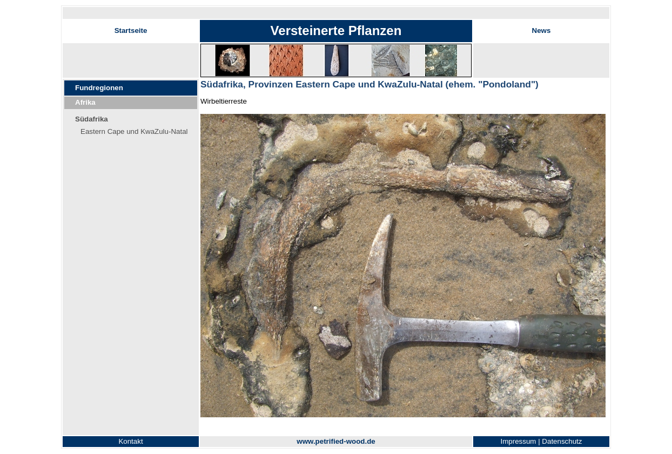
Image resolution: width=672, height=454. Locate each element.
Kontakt (130, 441)
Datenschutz (562, 441)
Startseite (131, 30)
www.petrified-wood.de (336, 441)
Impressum (518, 441)
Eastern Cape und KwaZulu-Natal (134, 131)
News (541, 30)
